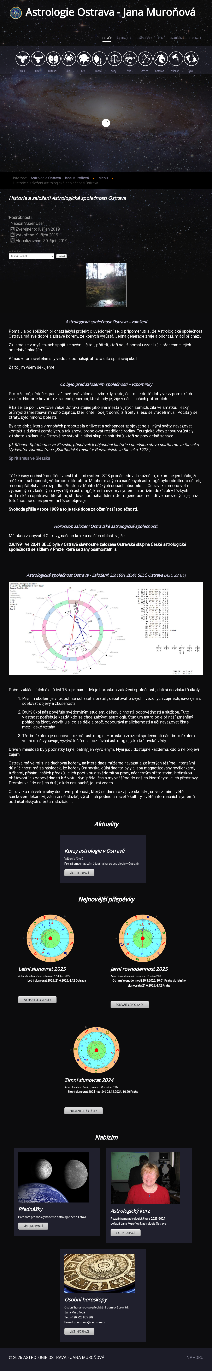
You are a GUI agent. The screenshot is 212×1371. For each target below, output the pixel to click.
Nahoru (195, 1357)
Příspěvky (145, 38)
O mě (161, 38)
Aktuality (124, 38)
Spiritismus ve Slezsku (29, 458)
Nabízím (177, 38)
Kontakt (195, 38)
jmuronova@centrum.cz (90, 1322)
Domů (106, 38)
